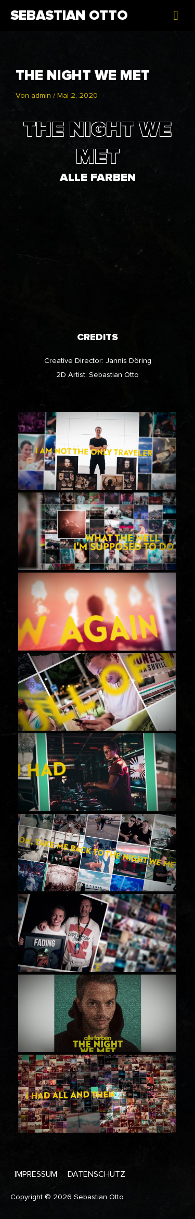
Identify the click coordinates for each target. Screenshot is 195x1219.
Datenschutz (96, 1174)
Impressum (36, 1174)
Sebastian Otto (68, 15)
